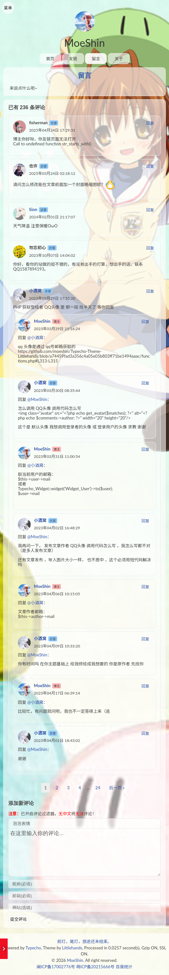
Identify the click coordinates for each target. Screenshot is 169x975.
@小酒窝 (35, 337)
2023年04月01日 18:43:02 (57, 740)
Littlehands (72, 947)
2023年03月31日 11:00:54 (57, 456)
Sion (33, 209)
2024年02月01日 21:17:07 (52, 217)
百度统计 (124, 966)
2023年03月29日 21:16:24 (57, 328)
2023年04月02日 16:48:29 (57, 527)
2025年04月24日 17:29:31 (52, 130)
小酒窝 (35, 290)
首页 (50, 58)
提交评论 (18, 919)
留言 (96, 58)
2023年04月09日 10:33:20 (57, 646)
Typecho (33, 947)
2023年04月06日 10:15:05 (57, 593)
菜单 (8, 7)
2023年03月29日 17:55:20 (52, 298)
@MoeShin (37, 399)
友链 (73, 58)
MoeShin (84, 43)
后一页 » (117, 787)
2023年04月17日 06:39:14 (57, 693)
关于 (119, 58)
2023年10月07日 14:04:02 (52, 255)
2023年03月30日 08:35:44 (57, 390)
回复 (150, 123)
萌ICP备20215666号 (95, 966)
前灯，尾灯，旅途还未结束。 (84, 941)
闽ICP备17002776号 (55, 966)
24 (98, 787)
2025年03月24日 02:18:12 (52, 173)
